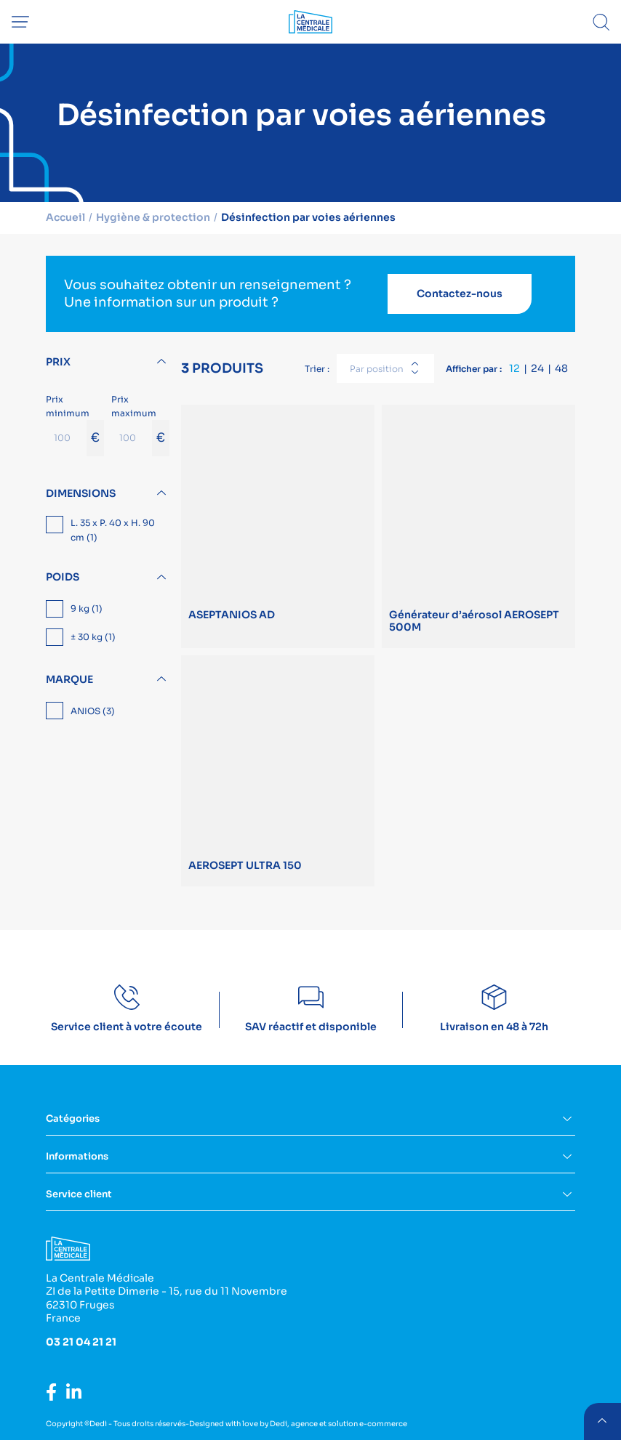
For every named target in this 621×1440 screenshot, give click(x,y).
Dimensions (81, 492)
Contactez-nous (459, 293)
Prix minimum (75, 424)
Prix (58, 361)
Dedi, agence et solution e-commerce (338, 1423)
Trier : (317, 368)
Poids (62, 576)
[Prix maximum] (131, 437)
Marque (69, 678)
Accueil (66, 217)
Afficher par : (474, 368)
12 (514, 367)
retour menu (602, 1421)
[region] (107, 531)
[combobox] (385, 367)
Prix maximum (140, 424)
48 (561, 367)
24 (537, 367)
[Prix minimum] (66, 437)
